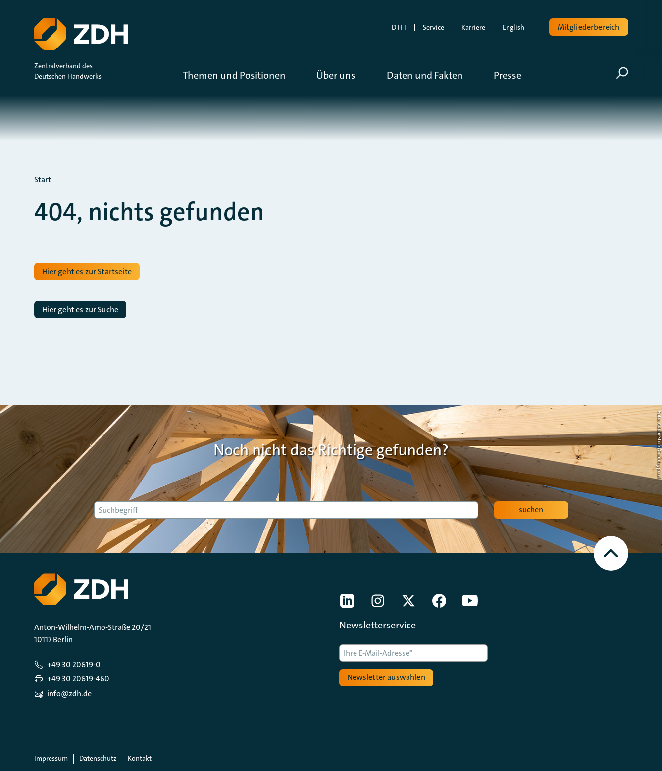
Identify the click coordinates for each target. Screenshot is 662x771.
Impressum (51, 758)
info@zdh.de (69, 693)
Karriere (473, 27)
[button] (242, 75)
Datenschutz (97, 758)
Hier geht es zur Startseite (87, 271)
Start (42, 180)
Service (433, 27)
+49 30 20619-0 (74, 664)
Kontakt (140, 758)
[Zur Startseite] (80, 32)
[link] (347, 601)
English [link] (513, 27)
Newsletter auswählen (386, 677)
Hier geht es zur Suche (80, 309)
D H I (399, 27)
